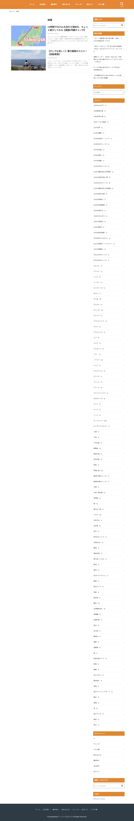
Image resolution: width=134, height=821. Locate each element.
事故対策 (98, 454)
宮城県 (97, 498)
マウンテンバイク (101, 393)
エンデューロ (100, 288)
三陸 (96, 437)
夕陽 (96, 487)
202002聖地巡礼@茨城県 (104, 188)
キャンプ (98, 315)
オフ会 (98, 299)
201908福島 (99, 160)
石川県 (97, 631)
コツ (96, 337)
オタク (97, 293)
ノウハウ (98, 360)
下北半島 (98, 443)
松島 (96, 592)
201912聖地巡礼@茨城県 (104, 172)
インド (97, 277)
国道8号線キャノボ (101, 481)
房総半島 (98, 553)
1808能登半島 (100, 111)
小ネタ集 (101, 4)
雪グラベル (99, 714)
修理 (96, 465)
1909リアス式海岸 (101, 122)
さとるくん (99, 349)
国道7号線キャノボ (101, 476)
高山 (96, 725)
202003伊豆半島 (101, 194)
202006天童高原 (101, 205)
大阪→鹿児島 (100, 492)
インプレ (98, 282)
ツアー (97, 354)
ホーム (32, 4)
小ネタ (98, 514)
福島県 (97, 647)
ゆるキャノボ (100, 398)
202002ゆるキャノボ (102, 183)
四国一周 (98, 470)
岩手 (96, 531)
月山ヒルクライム (101, 575)
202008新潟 (99, 227)
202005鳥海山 (100, 199)
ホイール (98, 387)
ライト (97, 404)
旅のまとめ (66, 4)
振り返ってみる (100, 559)
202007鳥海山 (100, 221)
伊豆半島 (98, 459)
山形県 (97, 526)
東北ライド (99, 586)
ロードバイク (100, 421)
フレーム (98, 382)
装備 (96, 703)
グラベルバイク (100, 321)
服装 (96, 581)
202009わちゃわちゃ (102, 238)
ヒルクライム (100, 371)
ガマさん (98, 304)
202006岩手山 (100, 210)
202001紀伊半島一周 (102, 177)
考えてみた (99, 675)
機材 (97, 603)
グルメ (97, 326)
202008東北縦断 (101, 232)
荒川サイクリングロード (103, 691)
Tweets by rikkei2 (99, 799)
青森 (96, 719)
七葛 (96, 432)
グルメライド (100, 332)
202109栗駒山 (100, 249)
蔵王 (96, 697)
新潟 (96, 564)
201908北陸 (99, 150)
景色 (96, 570)
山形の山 (98, 520)
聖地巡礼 (98, 680)
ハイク (97, 365)
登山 (96, 625)
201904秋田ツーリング (103, 138)
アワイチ (98, 271)
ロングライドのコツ (102, 426)
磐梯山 (97, 636)
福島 (96, 642)
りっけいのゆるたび (66, 817)
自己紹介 (43, 4)
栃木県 (97, 598)
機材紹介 (54, 4)
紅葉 (96, 664)
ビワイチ (98, 376)
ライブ (97, 409)
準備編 (97, 614)
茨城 (96, 686)
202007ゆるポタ (101, 216)
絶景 (96, 669)
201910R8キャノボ (102, 166)
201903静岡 (99, 133)
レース (97, 415)
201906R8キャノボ (102, 144)
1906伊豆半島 (100, 116)
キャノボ (78, 4)
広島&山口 (99, 542)
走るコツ (90, 4)
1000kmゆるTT (100, 105)
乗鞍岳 (97, 448)
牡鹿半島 (98, 620)
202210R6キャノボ (102, 260)
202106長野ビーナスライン (104, 244)
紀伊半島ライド (100, 658)
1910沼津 (98, 127)
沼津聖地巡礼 (100, 609)
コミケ (97, 343)
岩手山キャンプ (100, 537)
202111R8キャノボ (102, 255)
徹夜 (96, 548)
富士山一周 (99, 509)
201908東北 (99, 155)
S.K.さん (98, 266)
